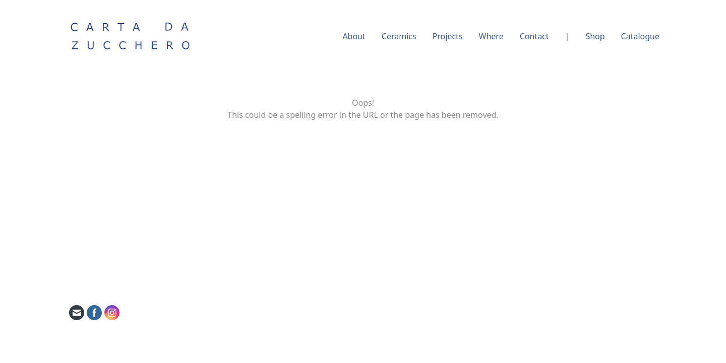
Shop (594, 36)
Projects (448, 36)
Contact (534, 36)
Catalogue (640, 36)
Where (491, 36)
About (353, 36)
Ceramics (399, 36)
